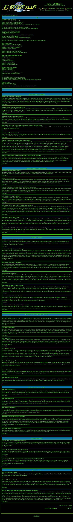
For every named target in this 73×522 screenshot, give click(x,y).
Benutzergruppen (60, 8)
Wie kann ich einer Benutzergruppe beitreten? (12, 72)
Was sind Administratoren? (8, 68)
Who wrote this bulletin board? (9, 83)
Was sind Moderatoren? (7, 69)
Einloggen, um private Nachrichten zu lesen (54, 10)
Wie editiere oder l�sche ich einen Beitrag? (12, 46)
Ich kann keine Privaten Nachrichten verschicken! (13, 77)
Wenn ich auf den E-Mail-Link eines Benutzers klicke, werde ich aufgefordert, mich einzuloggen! (24, 40)
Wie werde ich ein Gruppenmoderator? (11, 73)
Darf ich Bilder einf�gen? (8, 60)
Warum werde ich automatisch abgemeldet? (12, 23)
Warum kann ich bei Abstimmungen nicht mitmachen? (14, 52)
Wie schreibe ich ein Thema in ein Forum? (11, 44)
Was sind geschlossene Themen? (9, 64)
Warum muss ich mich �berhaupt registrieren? (13, 22)
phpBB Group (40, 474)
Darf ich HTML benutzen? (8, 58)
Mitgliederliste (51, 8)
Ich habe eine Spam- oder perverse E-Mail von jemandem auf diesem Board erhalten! (21, 79)
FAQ (39, 8)
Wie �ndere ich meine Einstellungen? (11, 32)
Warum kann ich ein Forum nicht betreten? (12, 51)
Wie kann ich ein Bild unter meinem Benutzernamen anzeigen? (16, 37)
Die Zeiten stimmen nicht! (8, 33)
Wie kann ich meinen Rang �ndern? (10, 39)
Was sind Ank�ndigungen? (8, 62)
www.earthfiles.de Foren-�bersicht (10, 15)
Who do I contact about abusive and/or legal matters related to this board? (19, 86)
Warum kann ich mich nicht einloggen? (11, 21)
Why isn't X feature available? (9, 84)
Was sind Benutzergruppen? (8, 70)
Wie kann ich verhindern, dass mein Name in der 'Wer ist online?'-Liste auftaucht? (20, 24)
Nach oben (4, 104)
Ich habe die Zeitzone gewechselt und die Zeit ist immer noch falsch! (17, 35)
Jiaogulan (36, 516)
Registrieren (68, 8)
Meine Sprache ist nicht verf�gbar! (10, 36)
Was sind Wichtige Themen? (8, 63)
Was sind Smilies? (6, 59)
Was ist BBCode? (6, 56)
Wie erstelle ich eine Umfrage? (9, 48)
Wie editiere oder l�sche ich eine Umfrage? (12, 50)
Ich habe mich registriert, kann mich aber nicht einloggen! (15, 27)
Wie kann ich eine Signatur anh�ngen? (11, 47)
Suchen (44, 8)
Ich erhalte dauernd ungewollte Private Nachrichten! (14, 78)
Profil (42, 10)
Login (67, 10)
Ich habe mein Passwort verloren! (9, 26)
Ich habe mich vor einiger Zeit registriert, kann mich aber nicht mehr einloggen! (20, 28)
